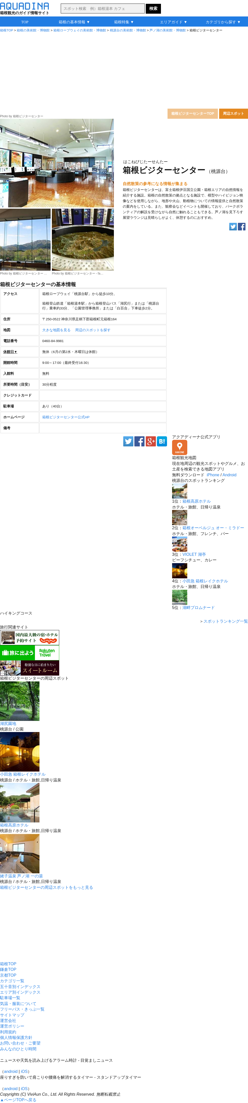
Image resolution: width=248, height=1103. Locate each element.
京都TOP (8, 975)
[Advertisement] (124, 69)
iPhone (213, 475)
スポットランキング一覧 (225, 621)
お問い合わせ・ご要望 (20, 1043)
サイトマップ (12, 1015)
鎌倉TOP (8, 969)
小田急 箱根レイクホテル (205, 581)
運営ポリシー (12, 1026)
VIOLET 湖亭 (194, 554)
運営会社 (8, 1020)
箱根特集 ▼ (124, 22)
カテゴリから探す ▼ (223, 22)
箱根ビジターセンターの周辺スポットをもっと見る (46, 887)
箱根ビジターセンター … (30, 273)
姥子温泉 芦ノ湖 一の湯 (21, 876)
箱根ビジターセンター (28, 116)
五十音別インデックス (20, 986)
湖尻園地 (8, 723)
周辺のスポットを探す (93, 330)
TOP (24, 22)
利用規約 (8, 1032)
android (10, 1071)
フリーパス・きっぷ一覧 (22, 1009)
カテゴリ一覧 (12, 981)
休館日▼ (10, 352)
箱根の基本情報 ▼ (74, 22)
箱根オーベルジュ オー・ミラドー (213, 528)
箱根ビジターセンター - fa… (84, 273)
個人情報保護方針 (16, 1037)
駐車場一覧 (10, 998)
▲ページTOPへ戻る (18, 1100)
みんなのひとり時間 (18, 1049)
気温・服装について (18, 1003)
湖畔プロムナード (198, 607)
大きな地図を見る (56, 330)
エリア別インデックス (20, 992)
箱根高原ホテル (196, 501)
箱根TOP (8, 964)
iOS (24, 1071)
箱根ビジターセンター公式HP (66, 417)
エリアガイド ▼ (174, 22)
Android (229, 475)
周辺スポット (233, 113)
